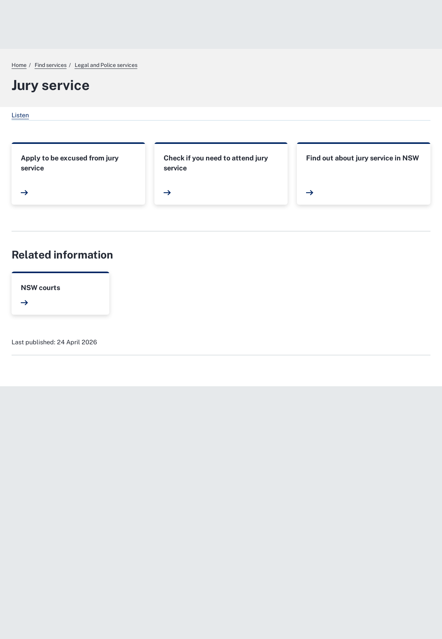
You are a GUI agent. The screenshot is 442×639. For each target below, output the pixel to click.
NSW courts (40, 288)
